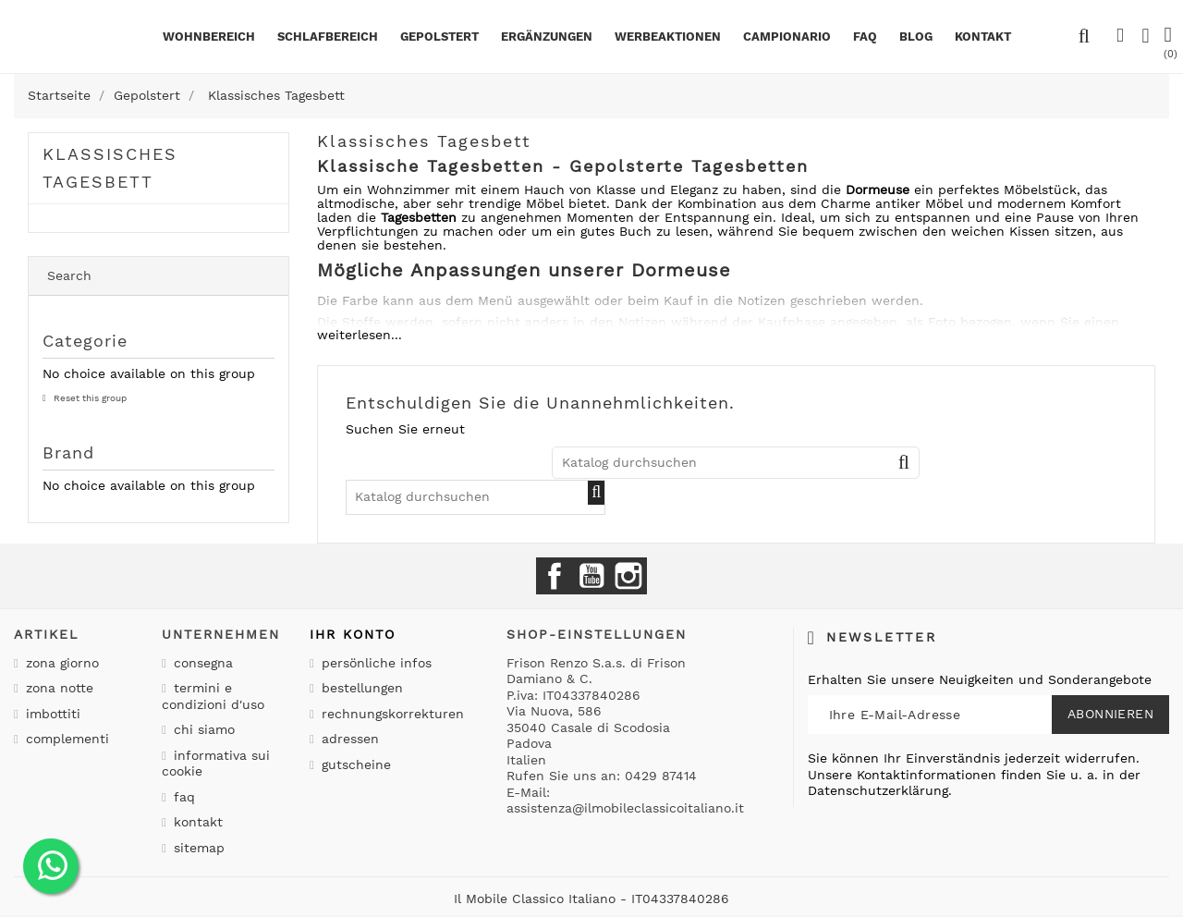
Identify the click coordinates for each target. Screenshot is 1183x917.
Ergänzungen (546, 36)
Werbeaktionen (668, 36)
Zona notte (57, 687)
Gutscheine (354, 764)
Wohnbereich (209, 36)
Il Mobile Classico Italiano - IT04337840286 (591, 898)
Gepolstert (439, 36)
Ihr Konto (353, 634)
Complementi (65, 738)
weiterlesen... (359, 334)
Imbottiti (50, 713)
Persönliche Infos (374, 662)
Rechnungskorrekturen (390, 713)
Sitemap (197, 847)
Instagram (628, 575)
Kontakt (196, 821)
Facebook (554, 575)
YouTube (591, 575)
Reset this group (89, 398)
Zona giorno (60, 662)
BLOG (916, 36)
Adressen (348, 738)
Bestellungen (360, 687)
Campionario (787, 36)
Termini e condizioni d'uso (213, 696)
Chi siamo (202, 729)
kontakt (983, 36)
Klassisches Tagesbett (110, 167)
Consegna (201, 662)
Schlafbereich (327, 36)
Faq (865, 36)
